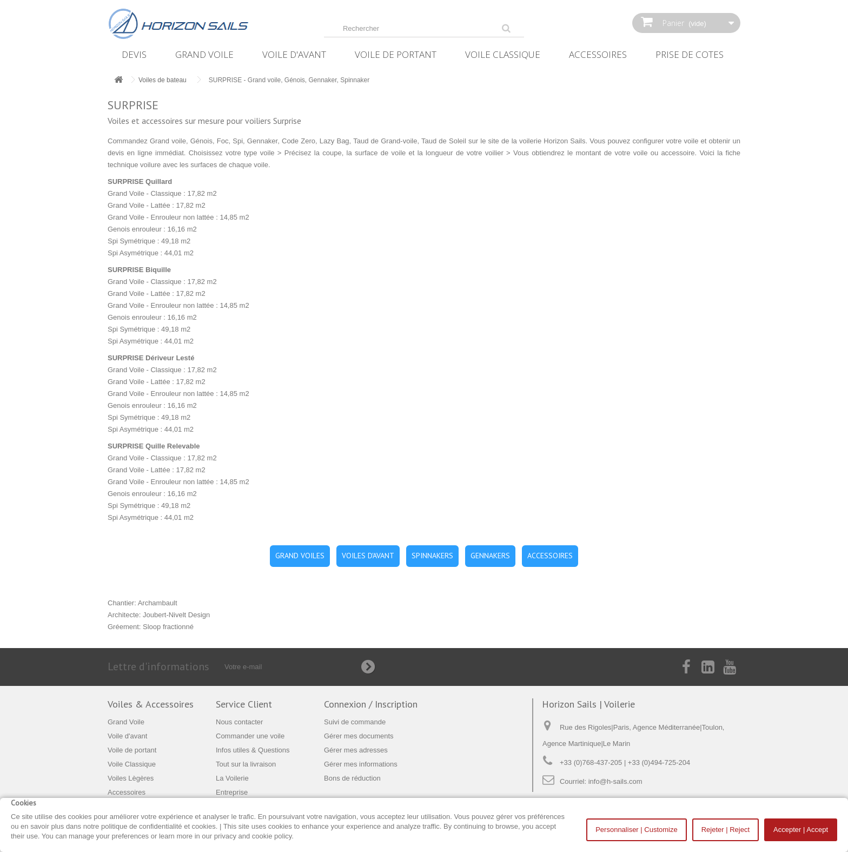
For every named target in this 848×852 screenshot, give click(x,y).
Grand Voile (204, 54)
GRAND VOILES (299, 555)
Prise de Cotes (689, 54)
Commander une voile (250, 736)
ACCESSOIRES (550, 555)
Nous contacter (239, 722)
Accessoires (598, 54)
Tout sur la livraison (246, 764)
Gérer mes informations (361, 764)
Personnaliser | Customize (636, 829)
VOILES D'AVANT (368, 555)
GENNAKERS (490, 555)
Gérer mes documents (359, 736)
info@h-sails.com (615, 781)
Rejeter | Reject (725, 829)
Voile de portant (395, 54)
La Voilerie (232, 778)
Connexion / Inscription (371, 704)
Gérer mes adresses (356, 750)
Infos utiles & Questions (253, 750)
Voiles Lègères (131, 778)
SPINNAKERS (432, 555)
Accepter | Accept (800, 829)
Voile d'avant (294, 54)
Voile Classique (502, 54)
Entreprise (232, 792)
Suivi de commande (355, 722)
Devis (134, 54)
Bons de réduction (352, 778)
